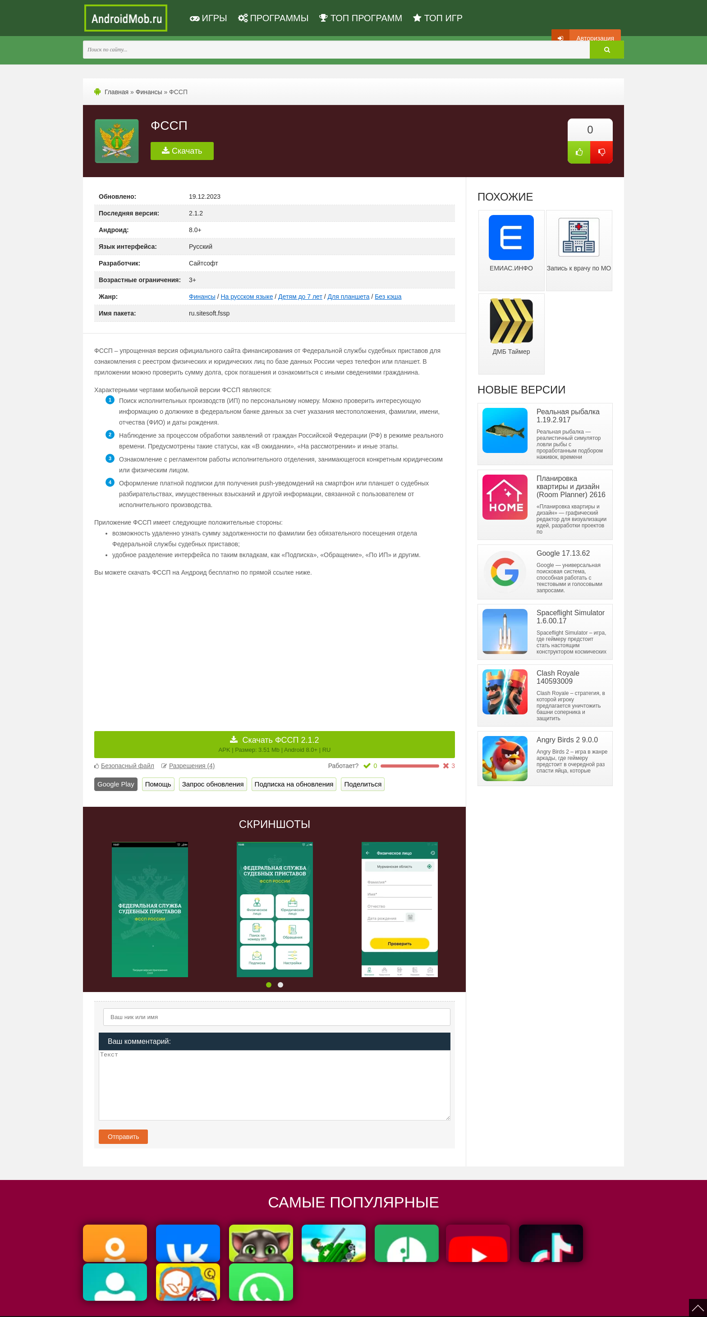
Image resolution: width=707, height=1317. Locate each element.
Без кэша (388, 296)
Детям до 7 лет (300, 296)
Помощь (158, 784)
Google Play (115, 784)
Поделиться (362, 784)
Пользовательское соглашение (289, 1304)
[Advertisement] (184, 648)
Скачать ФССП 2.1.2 (275, 744)
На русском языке (246, 296)
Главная (117, 92)
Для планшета (349, 296)
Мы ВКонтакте (355, 1304)
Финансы (149, 92)
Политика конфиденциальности (201, 1304)
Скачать (182, 150)
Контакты (394, 1304)
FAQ (420, 1304)
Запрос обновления (213, 784)
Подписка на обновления (294, 784)
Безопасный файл (124, 765)
